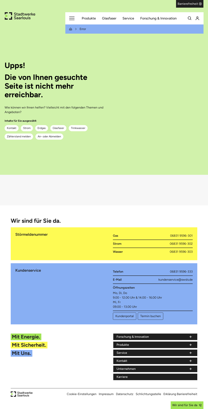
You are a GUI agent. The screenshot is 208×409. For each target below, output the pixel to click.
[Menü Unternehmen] (155, 369)
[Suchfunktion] (189, 18)
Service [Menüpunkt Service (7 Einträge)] (128, 18)
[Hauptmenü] (71, 18)
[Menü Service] (155, 353)
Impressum (106, 394)
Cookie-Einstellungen (81, 394)
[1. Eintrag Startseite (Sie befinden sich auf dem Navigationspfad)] (70, 29)
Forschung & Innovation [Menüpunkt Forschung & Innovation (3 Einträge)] (158, 18)
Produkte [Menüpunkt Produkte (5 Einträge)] (89, 18)
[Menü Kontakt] (155, 361)
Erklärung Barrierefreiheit (180, 394)
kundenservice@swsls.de (175, 279)
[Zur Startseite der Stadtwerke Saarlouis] (20, 16)
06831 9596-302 (181, 243)
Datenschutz (124, 394)
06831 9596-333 (181, 271)
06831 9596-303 (181, 251)
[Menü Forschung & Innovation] (155, 336)
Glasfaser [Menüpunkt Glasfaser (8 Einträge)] (109, 18)
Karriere (122, 377)
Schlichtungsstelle (148, 394)
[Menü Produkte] (155, 345)
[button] (189, 4)
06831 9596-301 (181, 235)
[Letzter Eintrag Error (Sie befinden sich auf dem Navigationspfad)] (80, 29)
